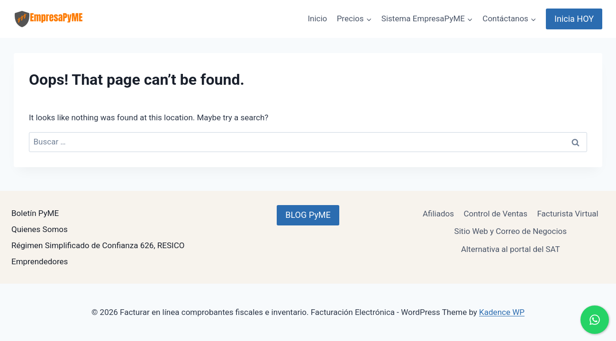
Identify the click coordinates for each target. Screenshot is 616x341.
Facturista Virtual (567, 213)
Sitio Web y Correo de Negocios (510, 231)
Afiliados (438, 213)
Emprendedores (39, 261)
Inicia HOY (574, 19)
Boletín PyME (35, 213)
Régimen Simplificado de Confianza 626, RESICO (97, 245)
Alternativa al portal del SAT (510, 249)
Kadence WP (502, 312)
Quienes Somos (39, 229)
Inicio (317, 18)
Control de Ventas (495, 213)
